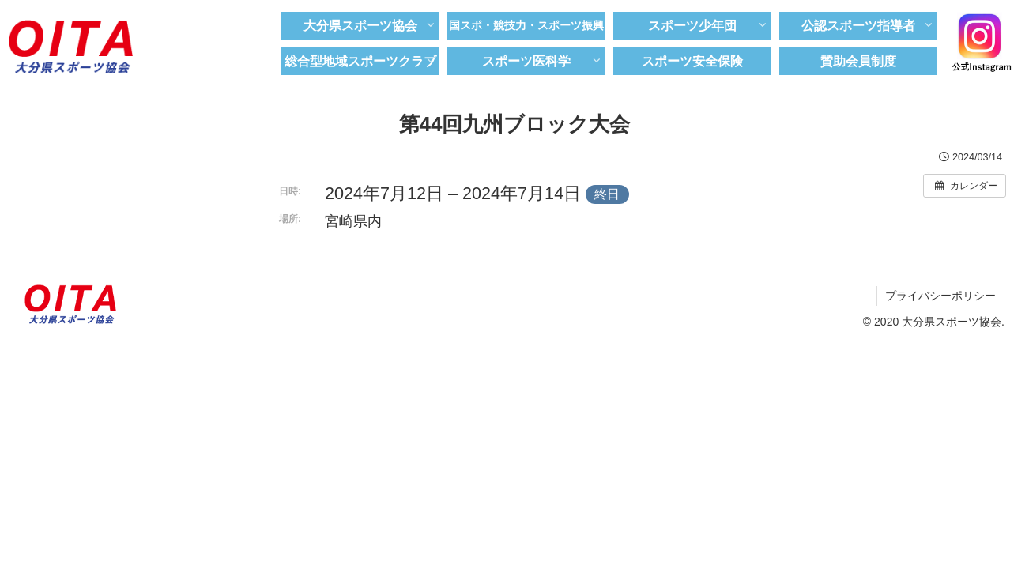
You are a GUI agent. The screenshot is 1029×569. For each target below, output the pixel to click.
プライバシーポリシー (940, 295)
